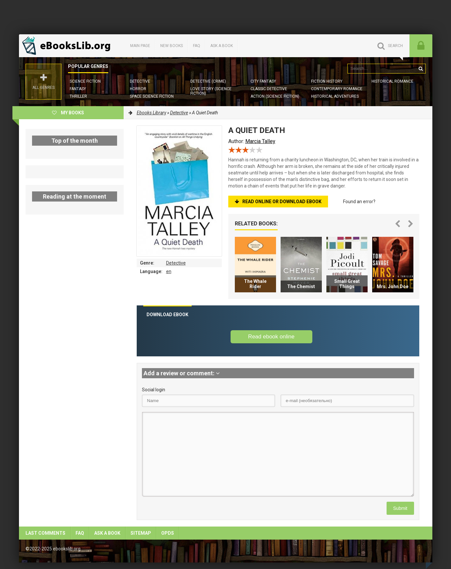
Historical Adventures (335, 96)
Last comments (45, 533)
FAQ (196, 45)
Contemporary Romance (336, 89)
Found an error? (359, 201)
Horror (138, 89)
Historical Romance (392, 81)
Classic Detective (269, 89)
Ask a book (221, 45)
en (168, 271)
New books (171, 45)
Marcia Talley (260, 141)
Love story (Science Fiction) (211, 91)
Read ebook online (271, 336)
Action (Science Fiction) (275, 96)
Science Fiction (85, 81)
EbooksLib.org (68, 45)
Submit (400, 508)
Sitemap (140, 533)
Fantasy (78, 89)
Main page (140, 45)
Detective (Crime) (208, 81)
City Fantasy (263, 81)
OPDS (167, 533)
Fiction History (326, 81)
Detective (140, 81)
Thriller (78, 96)
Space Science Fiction (152, 96)
